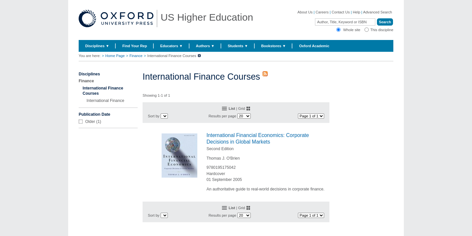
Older (90, 121)
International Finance (105, 100)
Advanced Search (377, 12)
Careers (322, 12)
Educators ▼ (171, 46)
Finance (136, 56)
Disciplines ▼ (97, 46)
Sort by (153, 116)
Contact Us (341, 12)
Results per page (222, 116)
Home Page (115, 56)
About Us (305, 12)
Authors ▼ (205, 46)
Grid (241, 108)
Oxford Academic (314, 46)
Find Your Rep (134, 46)
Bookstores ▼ (273, 46)
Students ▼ (238, 46)
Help (356, 12)
